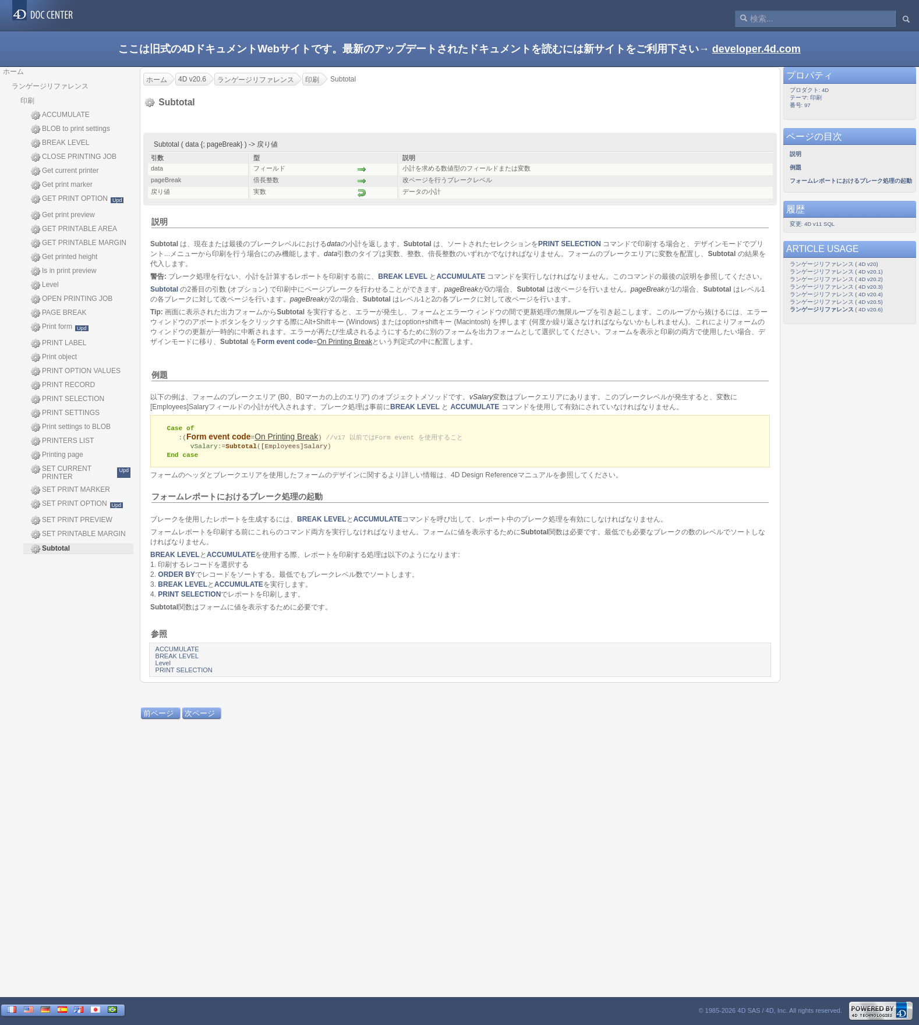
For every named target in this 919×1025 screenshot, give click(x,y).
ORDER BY (176, 576)
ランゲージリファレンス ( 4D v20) (834, 264)
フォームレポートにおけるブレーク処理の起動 (237, 498)
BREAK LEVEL (60, 143)
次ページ (200, 715)
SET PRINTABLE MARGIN (78, 534)
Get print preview (63, 215)
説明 (159, 221)
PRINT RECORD (63, 385)
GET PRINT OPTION (77, 199)
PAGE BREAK (58, 313)
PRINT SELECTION (67, 399)
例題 (159, 375)
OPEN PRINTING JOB (71, 299)
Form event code (285, 342)
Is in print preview (63, 271)
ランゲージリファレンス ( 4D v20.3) (836, 286)
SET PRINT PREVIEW (71, 520)
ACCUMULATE (60, 115)
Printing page (57, 455)
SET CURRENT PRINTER (80, 472)
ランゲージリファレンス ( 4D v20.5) (836, 302)
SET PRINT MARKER (70, 490)
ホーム (13, 72)
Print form (60, 327)
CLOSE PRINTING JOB (73, 157)
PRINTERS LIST (62, 441)
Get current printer (64, 171)
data (333, 244)
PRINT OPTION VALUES (76, 371)
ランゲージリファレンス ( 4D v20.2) (836, 279)
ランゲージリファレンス (50, 86)
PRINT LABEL (58, 343)
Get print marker (62, 185)
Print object (54, 357)
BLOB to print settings (70, 129)
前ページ (158, 715)
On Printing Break (286, 437)
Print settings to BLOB (71, 427)
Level (45, 285)
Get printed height (64, 257)
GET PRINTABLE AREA (74, 229)
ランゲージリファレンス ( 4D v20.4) (836, 294)
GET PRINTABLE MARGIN (78, 243)
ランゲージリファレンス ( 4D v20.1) (836, 271)
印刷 (27, 101)
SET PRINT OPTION (77, 504)
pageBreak (461, 289)
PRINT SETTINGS (65, 413)
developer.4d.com (756, 49)
